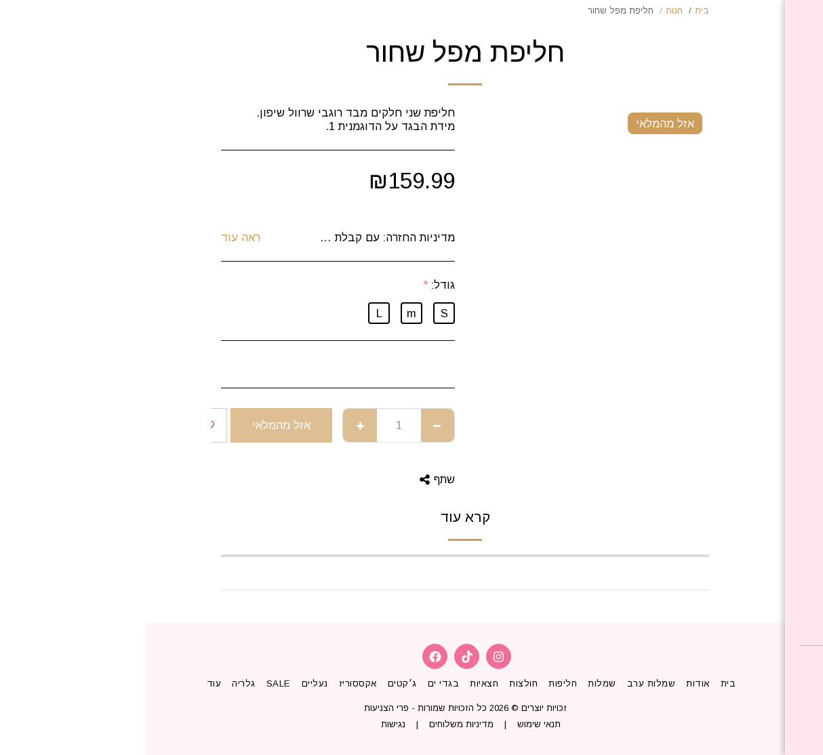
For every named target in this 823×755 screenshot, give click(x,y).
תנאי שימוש (394, 724)
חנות (529, 10)
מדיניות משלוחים (316, 724)
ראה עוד (95, 237)
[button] (732, 665)
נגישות (248, 724)
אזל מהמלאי (136, 425)
